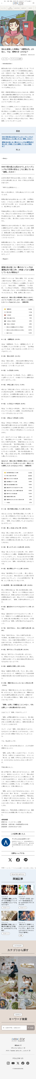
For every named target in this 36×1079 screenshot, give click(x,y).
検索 (31, 1028)
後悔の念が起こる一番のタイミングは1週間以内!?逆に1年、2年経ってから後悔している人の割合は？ (18, 144)
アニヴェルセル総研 (16, 59)
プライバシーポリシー (17, 1048)
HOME (3, 867)
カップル (5, 59)
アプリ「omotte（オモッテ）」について (17, 1050)
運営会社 (17, 1045)
